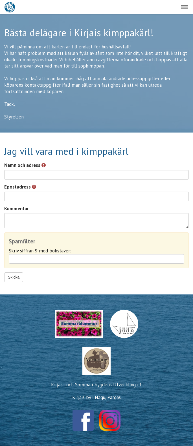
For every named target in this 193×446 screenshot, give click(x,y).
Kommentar (16, 208)
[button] (184, 7)
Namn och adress (25, 165)
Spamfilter (22, 241)
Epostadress (20, 187)
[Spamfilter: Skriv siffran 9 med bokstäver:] (96, 259)
